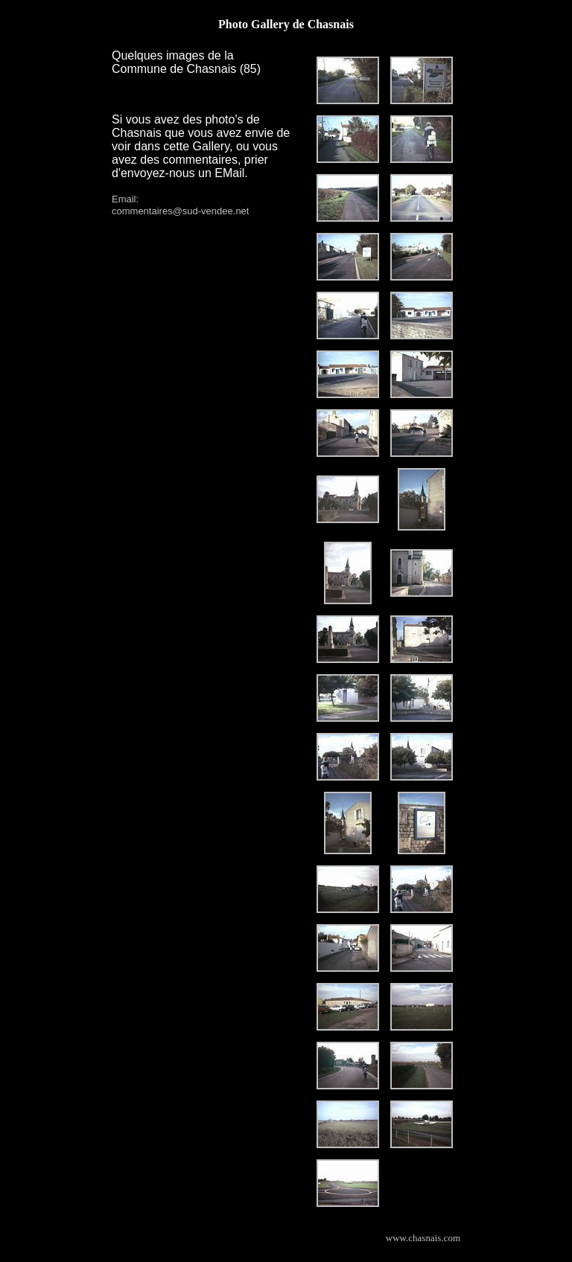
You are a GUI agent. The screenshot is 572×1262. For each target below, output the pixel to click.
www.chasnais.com (423, 1237)
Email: (125, 199)
